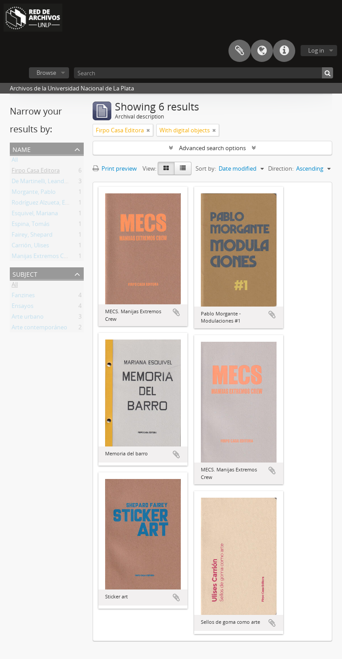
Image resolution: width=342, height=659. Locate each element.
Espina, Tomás (30, 225)
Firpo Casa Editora (36, 172)
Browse (46, 73)
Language (262, 51)
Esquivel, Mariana (35, 215)
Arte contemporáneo (39, 329)
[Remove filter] (148, 130)
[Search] (203, 72)
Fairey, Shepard (32, 236)
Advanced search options (212, 148)
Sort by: (205, 168)
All (15, 161)
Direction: (280, 168)
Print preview (115, 168)
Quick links (284, 51)
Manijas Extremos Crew (42, 258)
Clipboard (239, 51)
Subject (24, 273)
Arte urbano (28, 318)
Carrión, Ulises (30, 247)
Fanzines (23, 297)
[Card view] (166, 168)
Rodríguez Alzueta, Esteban (47, 204)
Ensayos (22, 307)
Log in (316, 50)
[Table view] (182, 168)
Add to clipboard (176, 312)
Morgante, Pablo (34, 193)
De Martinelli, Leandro (41, 183)
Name (21, 149)
